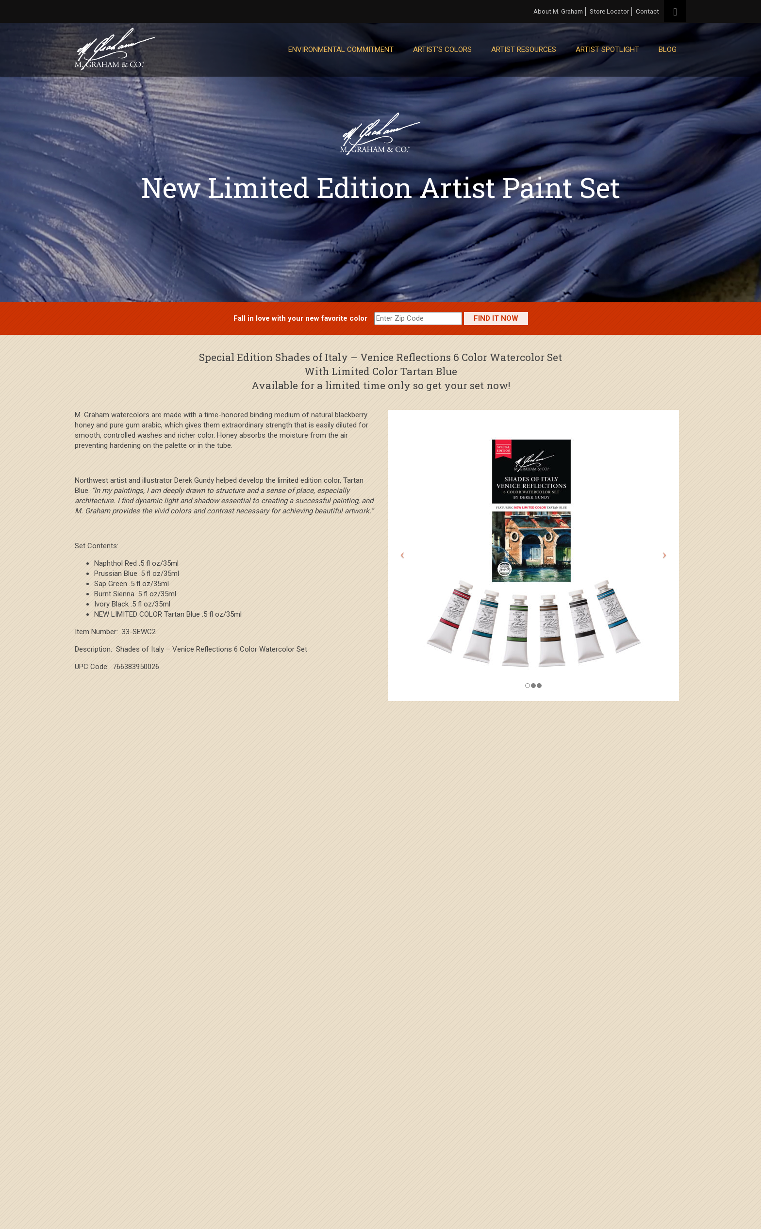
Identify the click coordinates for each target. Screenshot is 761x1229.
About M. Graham (558, 11)
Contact (647, 11)
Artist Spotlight (607, 49)
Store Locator (609, 11)
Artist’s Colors (442, 49)
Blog (668, 49)
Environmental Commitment (341, 49)
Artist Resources (523, 49)
